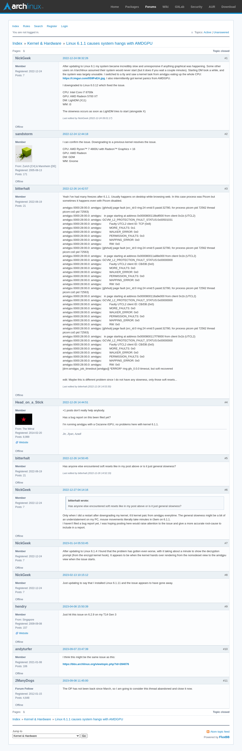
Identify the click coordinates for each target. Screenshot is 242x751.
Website (23, 442)
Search (38, 26)
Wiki (166, 6)
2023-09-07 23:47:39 (75, 649)
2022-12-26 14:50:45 (75, 458)
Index (15, 26)
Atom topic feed (220, 731)
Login (64, 26)
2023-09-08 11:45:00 (75, 680)
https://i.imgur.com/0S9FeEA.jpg (84, 78)
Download (228, 6)
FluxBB (224, 737)
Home (115, 6)
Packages (132, 6)
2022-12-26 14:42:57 (75, 188)
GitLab (179, 6)
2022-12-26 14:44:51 (75, 402)
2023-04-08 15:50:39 (75, 606)
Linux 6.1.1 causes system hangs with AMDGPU (109, 43)
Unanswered (221, 32)
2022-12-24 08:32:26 (75, 58)
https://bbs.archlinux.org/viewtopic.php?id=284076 (96, 664)
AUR (212, 6)
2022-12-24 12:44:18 (75, 134)
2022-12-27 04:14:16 (75, 489)
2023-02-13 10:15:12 (75, 574)
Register (52, 26)
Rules (26, 26)
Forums (150, 6)
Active (207, 32)
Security (196, 6)
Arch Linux (23, 6)
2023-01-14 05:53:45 (75, 543)
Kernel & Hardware (44, 43)
